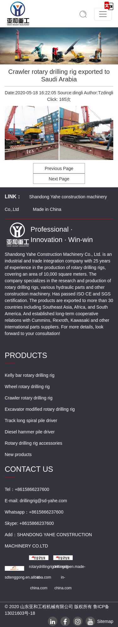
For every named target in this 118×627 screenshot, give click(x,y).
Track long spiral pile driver (31, 420)
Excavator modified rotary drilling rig (40, 409)
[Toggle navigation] (103, 14)
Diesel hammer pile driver (30, 431)
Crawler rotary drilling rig (29, 397)
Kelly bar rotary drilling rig (29, 375)
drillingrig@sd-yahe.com (43, 500)
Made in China (47, 209)
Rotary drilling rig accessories (33, 443)
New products (18, 454)
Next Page (59, 178)
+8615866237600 (46, 511)
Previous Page (59, 168)
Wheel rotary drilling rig (27, 386)
